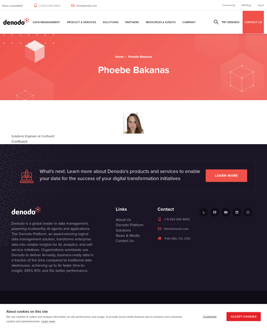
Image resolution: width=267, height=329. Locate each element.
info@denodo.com (86, 6)
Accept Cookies (244, 316)
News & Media (128, 235)
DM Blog (246, 5)
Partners (132, 22)
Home (119, 56)
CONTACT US (253, 22)
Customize (210, 316)
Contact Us (125, 240)
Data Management (46, 22)
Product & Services (81, 22)
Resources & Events (161, 22)
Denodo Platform (130, 225)
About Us (123, 219)
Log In (260, 5)
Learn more (226, 175)
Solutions (110, 22)
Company (189, 22)
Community (228, 5)
